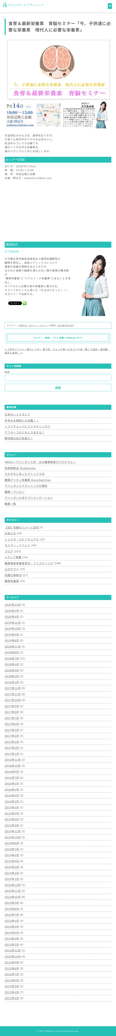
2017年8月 (12, 712)
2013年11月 (13, 890)
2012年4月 (12, 992)
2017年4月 (12, 735)
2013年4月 (12, 932)
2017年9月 (12, 706)
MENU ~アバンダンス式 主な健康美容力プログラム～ (40, 462)
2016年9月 (12, 771)
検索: (7, 372)
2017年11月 (13, 694)
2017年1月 (12, 753)
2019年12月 (13, 622)
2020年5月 (12, 610)
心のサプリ (12, 569)
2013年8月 (12, 908)
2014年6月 (12, 855)
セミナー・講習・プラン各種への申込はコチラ (71, 337)
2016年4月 (12, 795)
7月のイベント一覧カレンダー (23, 349)
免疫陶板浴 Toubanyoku (20, 468)
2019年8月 (12, 640)
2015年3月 (12, 825)
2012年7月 (12, 974)
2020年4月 (12, 616)
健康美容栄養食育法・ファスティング (29, 563)
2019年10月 (13, 628)
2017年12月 (13, 688)
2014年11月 (13, 831)
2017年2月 (12, 747)
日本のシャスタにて (17, 414)
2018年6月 (12, 664)
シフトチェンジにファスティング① (28, 426)
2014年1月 (12, 878)
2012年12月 (13, 950)
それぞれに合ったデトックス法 (25, 473)
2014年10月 (13, 837)
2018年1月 (12, 682)
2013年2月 (12, 944)
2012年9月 (12, 962)
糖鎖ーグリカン (15, 491)
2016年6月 (12, 783)
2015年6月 (12, 807)
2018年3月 (12, 676)
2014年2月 (12, 873)
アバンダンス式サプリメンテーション (29, 497)
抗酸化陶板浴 (13, 575)
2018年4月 (12, 670)
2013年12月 (13, 885)
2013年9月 (12, 902)
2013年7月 (12, 914)
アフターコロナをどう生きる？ (25, 432)
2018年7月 (12, 658)
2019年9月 (12, 634)
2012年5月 (12, 986)
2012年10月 (13, 956)
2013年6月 (12, 920)
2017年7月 (12, 718)
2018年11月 (13, 646)
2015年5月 (12, 813)
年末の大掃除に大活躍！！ (22, 420)
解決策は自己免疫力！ (19, 438)
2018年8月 (12, 652)
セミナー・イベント (38, 325)
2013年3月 (12, 938)
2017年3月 (12, 741)
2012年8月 (12, 968)
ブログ (9, 551)
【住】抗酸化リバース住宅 (22, 527)
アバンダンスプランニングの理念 (26, 485)
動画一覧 (10, 503)
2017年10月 (13, 700)
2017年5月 (12, 730)
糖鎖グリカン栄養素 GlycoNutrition (28, 480)
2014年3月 (12, 867)
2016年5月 (12, 789)
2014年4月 (12, 861)
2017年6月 (12, 723)
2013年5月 (12, 926)
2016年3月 (12, 801)
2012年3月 (12, 998)
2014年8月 (12, 843)
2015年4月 (12, 819)
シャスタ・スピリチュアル (22, 539)
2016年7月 (12, 777)
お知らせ (23, 325)
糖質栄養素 (12, 581)
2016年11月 (13, 759)
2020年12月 (13, 604)
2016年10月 (13, 765)
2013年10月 (13, 896)
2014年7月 (12, 849)
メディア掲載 (13, 557)
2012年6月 (12, 980)
